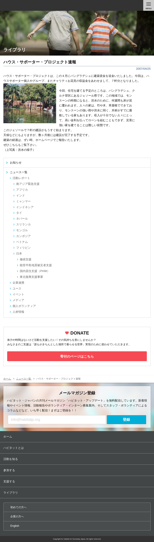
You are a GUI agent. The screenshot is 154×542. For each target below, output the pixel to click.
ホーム (77, 436)
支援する (77, 481)
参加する (77, 470)
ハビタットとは (77, 447)
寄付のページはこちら (77, 356)
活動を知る (77, 459)
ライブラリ (77, 492)
